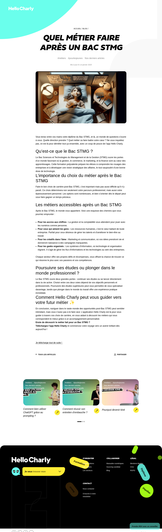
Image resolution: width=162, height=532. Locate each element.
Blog (85, 29)
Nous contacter (88, 489)
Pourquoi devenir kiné (113, 409)
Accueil (77, 29)
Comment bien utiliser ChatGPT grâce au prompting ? (34, 412)
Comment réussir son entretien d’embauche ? (75, 411)
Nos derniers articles (94, 58)
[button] (79, 421)
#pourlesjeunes (75, 58)
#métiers (62, 58)
